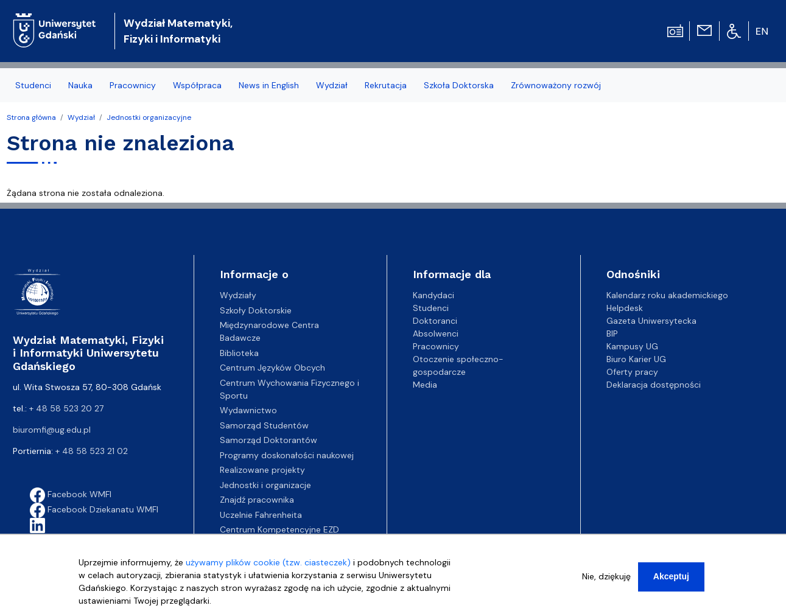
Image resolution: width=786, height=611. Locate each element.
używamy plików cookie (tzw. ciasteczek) (268, 569)
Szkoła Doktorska (459, 85)
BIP (612, 333)
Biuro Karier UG (636, 359)
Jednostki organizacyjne (149, 117)
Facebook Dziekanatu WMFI (94, 509)
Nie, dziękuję (606, 583)
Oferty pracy (632, 371)
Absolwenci (435, 333)
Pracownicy (133, 85)
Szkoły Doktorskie (256, 310)
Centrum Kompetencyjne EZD (279, 529)
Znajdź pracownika (257, 499)
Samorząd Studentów (264, 425)
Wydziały (238, 295)
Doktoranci (435, 320)
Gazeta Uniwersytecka (651, 320)
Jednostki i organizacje (265, 485)
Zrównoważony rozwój (556, 85)
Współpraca (197, 85)
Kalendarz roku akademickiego (667, 295)
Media (425, 384)
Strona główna (31, 117)
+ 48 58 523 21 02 (91, 450)
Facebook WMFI (70, 494)
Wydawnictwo (248, 410)
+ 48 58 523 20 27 (66, 408)
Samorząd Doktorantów (268, 440)
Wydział (332, 85)
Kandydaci (433, 295)
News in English (269, 85)
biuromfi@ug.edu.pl (52, 429)
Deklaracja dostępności (653, 384)
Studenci (33, 85)
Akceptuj (671, 583)
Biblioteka (239, 352)
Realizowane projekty (262, 469)
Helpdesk (624, 307)
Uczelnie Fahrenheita (261, 514)
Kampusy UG (632, 346)
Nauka (80, 85)
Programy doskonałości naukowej (287, 455)
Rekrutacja (386, 85)
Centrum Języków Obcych (272, 367)
